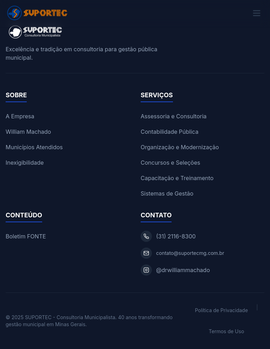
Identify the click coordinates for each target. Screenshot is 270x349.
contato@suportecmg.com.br (190, 253)
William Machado (28, 131)
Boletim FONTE (26, 236)
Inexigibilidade (25, 162)
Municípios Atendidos (34, 147)
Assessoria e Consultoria (174, 116)
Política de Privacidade (221, 310)
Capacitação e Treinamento (177, 178)
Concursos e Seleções (170, 162)
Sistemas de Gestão (167, 193)
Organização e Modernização (180, 147)
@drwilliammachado (183, 270)
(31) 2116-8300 (176, 236)
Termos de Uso (226, 331)
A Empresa (20, 116)
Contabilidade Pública (169, 131)
